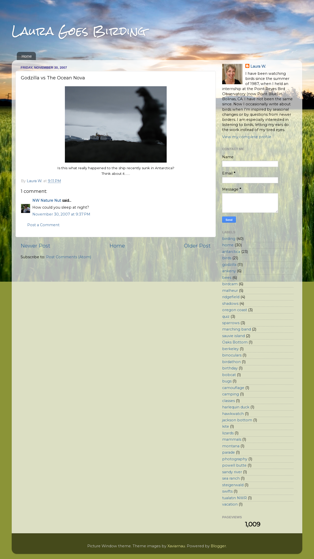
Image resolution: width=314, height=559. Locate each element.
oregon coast (234, 310)
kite (225, 426)
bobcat (229, 374)
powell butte (234, 465)
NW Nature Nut (46, 200)
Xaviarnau (176, 546)
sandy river (232, 472)
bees (226, 277)
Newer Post (35, 245)
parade (228, 452)
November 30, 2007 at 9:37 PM (61, 214)
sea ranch (231, 478)
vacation (230, 504)
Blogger (218, 546)
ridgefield (230, 297)
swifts (227, 491)
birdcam (230, 284)
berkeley (230, 349)
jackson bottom (237, 420)
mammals (231, 439)
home (228, 245)
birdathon (231, 362)
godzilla (229, 264)
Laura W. (258, 66)
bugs (227, 381)
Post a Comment (43, 225)
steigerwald (233, 485)
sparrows (230, 323)
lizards (228, 433)
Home (27, 56)
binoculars (231, 355)
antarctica (231, 251)
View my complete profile (246, 137)
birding (228, 238)
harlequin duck (235, 407)
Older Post (197, 245)
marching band (236, 329)
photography (234, 459)
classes (228, 400)
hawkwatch (233, 413)
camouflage (233, 387)
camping (230, 394)
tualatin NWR (234, 498)
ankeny (229, 271)
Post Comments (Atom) (68, 257)
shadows (230, 303)
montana (230, 446)
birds (226, 258)
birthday (230, 368)
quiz (226, 316)
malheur (230, 290)
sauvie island (233, 336)
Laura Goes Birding (79, 31)
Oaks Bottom (235, 342)
